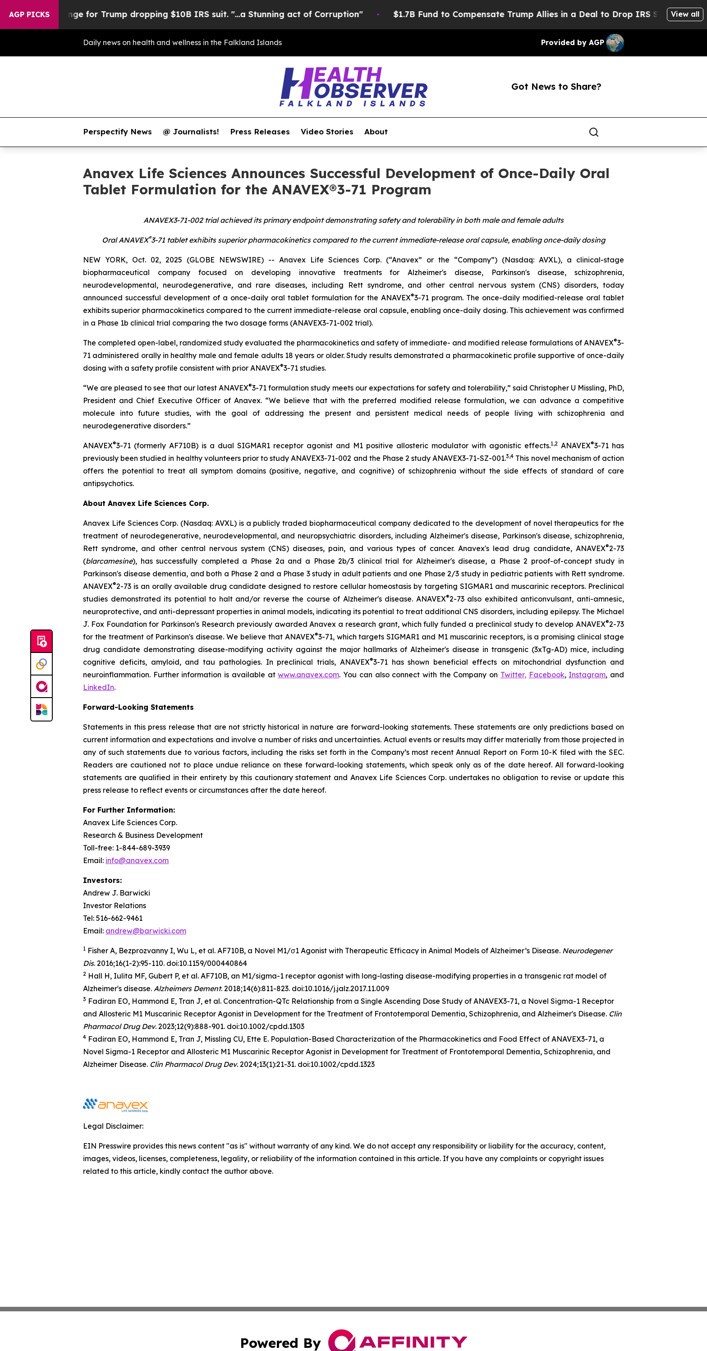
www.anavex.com (308, 674)
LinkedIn (98, 687)
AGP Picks (29, 14)
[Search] (594, 132)
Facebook (547, 674)
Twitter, (513, 674)
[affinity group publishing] (41, 687)
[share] (617, 132)
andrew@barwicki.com (146, 930)
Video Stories (327, 131)
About (376, 131)
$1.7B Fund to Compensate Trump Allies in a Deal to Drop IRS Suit (555, 14)
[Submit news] (41, 641)
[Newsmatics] (41, 709)
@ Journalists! (191, 131)
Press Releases (260, 131)
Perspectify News (117, 131)
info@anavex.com (137, 860)
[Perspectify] (41, 664)
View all (685, 13)
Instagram (587, 674)
